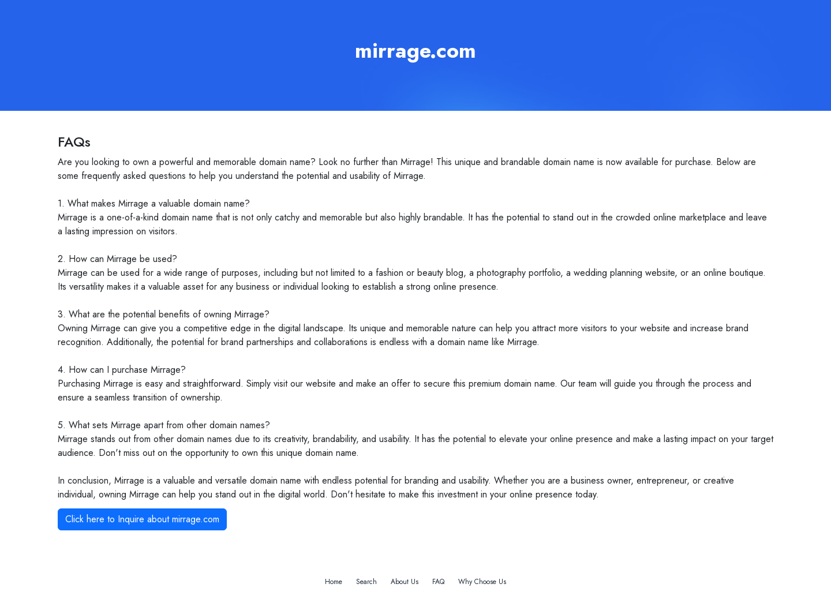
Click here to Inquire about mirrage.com (142, 519)
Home (333, 582)
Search (366, 582)
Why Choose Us (482, 582)
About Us (404, 582)
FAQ (438, 582)
